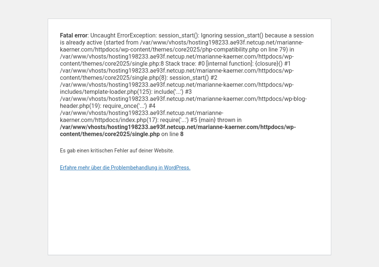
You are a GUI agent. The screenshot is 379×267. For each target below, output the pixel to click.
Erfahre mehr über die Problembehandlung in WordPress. (125, 168)
